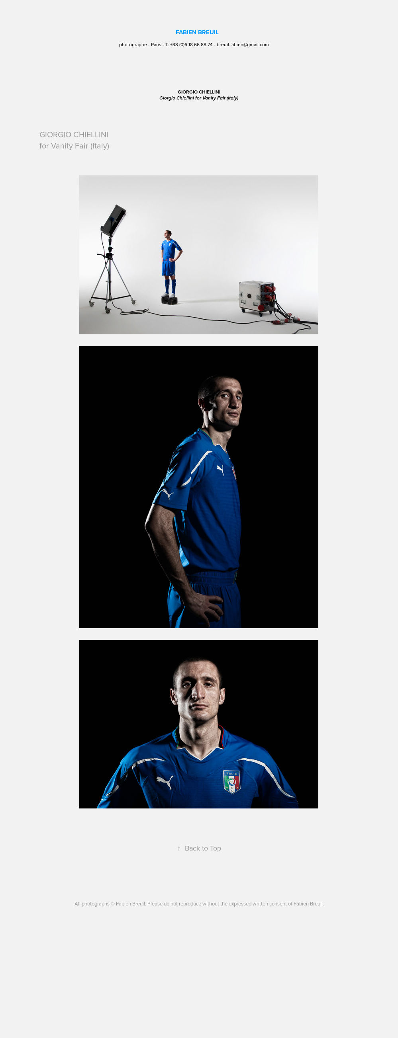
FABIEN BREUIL (197, 32)
